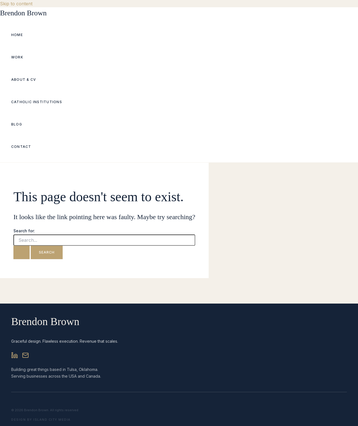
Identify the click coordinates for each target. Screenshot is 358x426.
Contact (21, 147)
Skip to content (16, 3)
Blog (16, 124)
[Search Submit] (21, 252)
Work (17, 57)
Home (17, 35)
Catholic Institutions (36, 102)
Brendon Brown (23, 13)
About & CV (23, 79)
